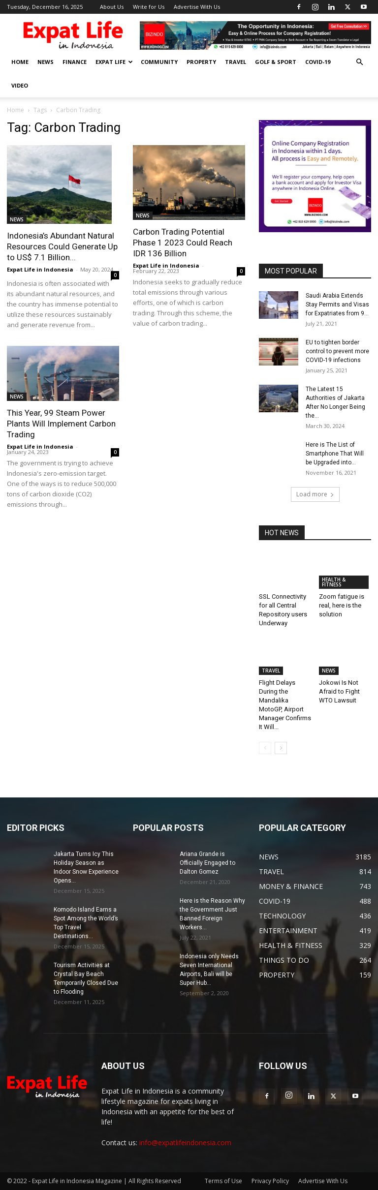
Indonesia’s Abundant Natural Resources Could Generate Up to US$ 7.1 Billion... (62, 246)
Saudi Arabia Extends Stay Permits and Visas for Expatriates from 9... (337, 304)
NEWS (45, 61)
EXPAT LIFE (114, 61)
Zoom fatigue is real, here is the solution (341, 605)
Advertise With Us (197, 6)
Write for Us (148, 6)
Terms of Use (223, 1181)
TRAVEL (235, 61)
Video (19, 85)
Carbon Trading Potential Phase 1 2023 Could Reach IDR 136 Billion (182, 242)
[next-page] (281, 748)
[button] (359, 62)
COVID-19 (317, 61)
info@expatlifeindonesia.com (185, 1142)
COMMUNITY (159, 61)
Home (15, 110)
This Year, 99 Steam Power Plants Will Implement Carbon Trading (61, 423)
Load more (315, 494)
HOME (20, 61)
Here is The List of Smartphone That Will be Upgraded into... (335, 453)
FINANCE (75, 61)
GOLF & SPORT (275, 61)
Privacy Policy (270, 1181)
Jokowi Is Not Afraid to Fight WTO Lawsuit (339, 691)
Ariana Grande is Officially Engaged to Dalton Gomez (207, 863)
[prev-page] (265, 748)
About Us (112, 6)
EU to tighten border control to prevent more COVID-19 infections (337, 351)
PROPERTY (201, 61)
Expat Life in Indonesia (40, 269)
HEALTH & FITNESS (334, 582)
